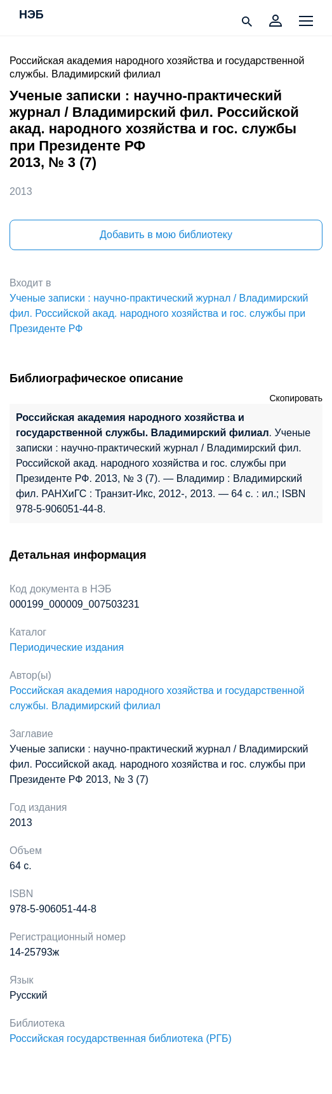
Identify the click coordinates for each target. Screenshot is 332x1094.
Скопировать (295, 398)
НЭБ (31, 15)
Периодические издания (67, 647)
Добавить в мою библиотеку (166, 234)
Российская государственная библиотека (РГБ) (121, 1038)
